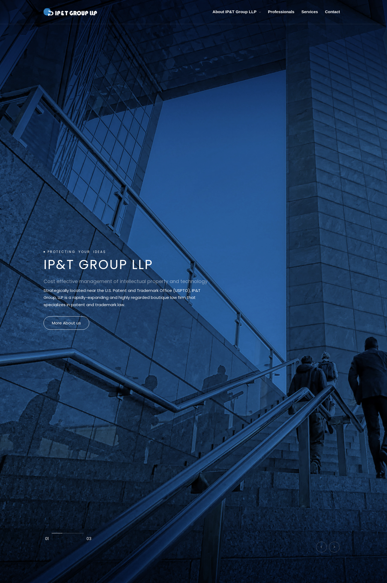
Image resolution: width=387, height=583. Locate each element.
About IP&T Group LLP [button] (237, 11)
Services (309, 11)
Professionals (281, 11)
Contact (332, 11)
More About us (66, 323)
